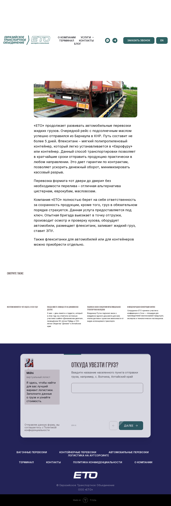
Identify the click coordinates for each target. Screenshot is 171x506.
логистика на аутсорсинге (88, 455)
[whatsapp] (107, 40)
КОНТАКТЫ (86, 40)
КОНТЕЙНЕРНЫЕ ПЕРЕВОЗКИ (77, 452)
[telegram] (114, 40)
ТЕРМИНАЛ (66, 40)
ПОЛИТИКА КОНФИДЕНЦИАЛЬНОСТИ (97, 462)
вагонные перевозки (32, 452)
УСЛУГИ (86, 37)
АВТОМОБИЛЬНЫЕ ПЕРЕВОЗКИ (129, 452)
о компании (143, 462)
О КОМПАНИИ (67, 37)
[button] (138, 40)
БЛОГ (77, 43)
